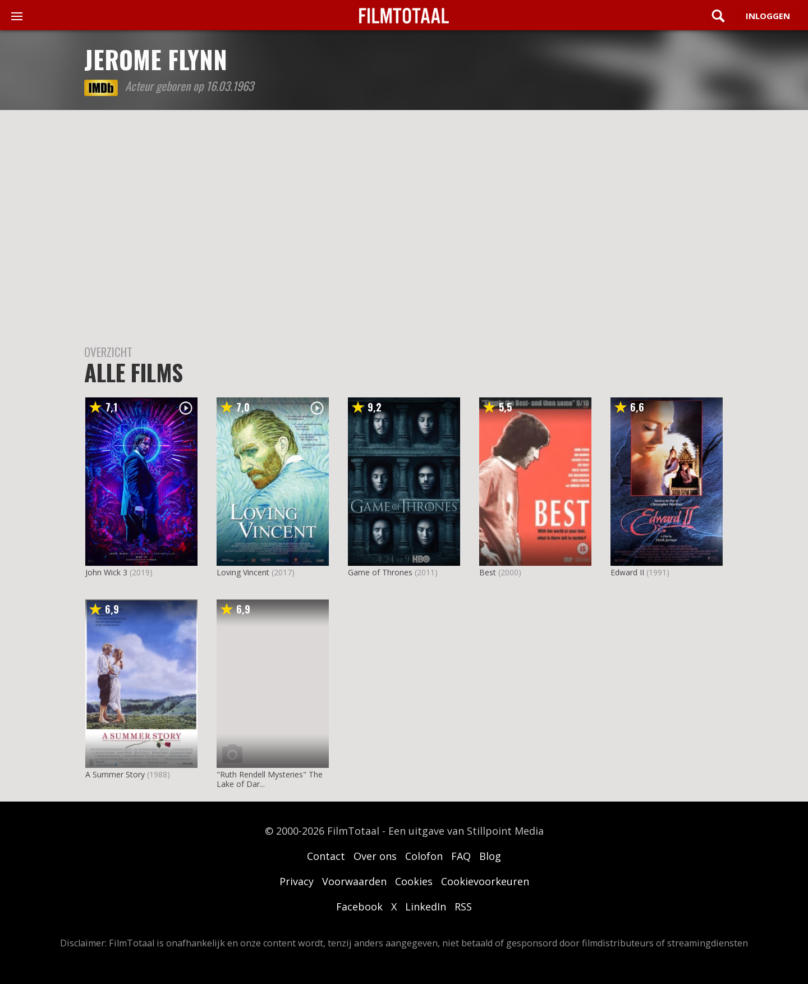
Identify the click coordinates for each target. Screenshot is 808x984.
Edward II (627, 572)
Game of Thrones (380, 572)
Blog (490, 856)
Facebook (359, 906)
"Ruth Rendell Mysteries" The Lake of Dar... (270, 779)
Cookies (414, 881)
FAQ (461, 856)
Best (487, 572)
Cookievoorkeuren (485, 881)
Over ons (375, 856)
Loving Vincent (243, 572)
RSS (463, 906)
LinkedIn (425, 906)
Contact (326, 856)
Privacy (296, 881)
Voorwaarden (354, 881)
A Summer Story (115, 774)
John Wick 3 (106, 572)
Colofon (424, 856)
